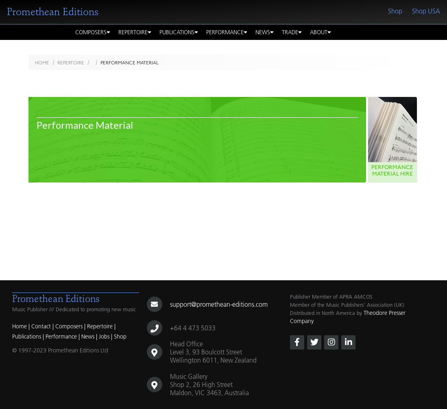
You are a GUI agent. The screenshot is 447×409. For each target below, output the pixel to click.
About (320, 32)
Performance (226, 32)
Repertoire (134, 32)
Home (42, 63)
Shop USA (426, 11)
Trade (292, 32)
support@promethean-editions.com (219, 304)
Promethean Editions (52, 12)
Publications (178, 32)
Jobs (104, 336)
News (264, 32)
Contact (41, 326)
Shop (395, 11)
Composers (92, 32)
